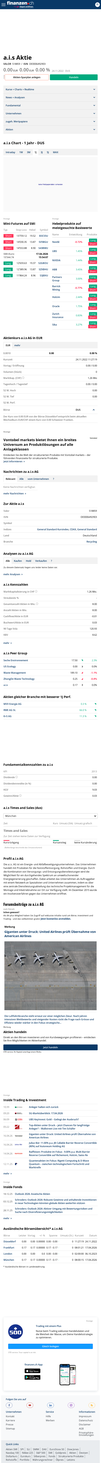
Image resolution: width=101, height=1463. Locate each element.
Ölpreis (60, 1459)
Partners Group (57, 278)
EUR (8, 345)
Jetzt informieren (14, 461)
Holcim (56, 297)
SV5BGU (43, 242)
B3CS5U (43, 235)
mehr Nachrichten (14, 493)
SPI (22, 1449)
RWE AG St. (10, 710)
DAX (44, 1449)
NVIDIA (56, 260)
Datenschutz (86, 1420)
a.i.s (6, 685)
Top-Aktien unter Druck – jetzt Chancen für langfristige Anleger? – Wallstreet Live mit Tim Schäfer (59, 1127)
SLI (28, 1449)
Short (93, 243)
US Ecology (10, 666)
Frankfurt (9, 1247)
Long (93, 240)
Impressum (85, 1416)
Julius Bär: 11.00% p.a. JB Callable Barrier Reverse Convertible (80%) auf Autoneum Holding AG (63, 1144)
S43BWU (43, 248)
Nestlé (55, 242)
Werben (50, 1420)
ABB (54, 269)
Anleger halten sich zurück (43, 1107)
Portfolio (24, 1459)
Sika (54, 324)
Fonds (52, 1456)
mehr (17, 345)
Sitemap (10, 1428)
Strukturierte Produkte (71, 1456)
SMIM (36, 1449)
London (8, 1253)
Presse (9, 1424)
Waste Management (15, 672)
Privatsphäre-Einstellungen (86, 1434)
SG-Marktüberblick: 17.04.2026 (46, 1113)
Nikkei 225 (27, 1452)
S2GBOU (43, 263)
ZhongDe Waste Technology (19, 678)
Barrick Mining (56, 288)
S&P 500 (40, 1452)
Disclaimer (85, 1424)
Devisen (83, 1452)
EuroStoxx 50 (57, 1449)
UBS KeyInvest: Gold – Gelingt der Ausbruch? (54, 1119)
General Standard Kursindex (53, 529)
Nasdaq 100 (12, 1452)
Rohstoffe (11, 1459)
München (9, 1259)
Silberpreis (40, 1456)
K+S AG (8, 716)
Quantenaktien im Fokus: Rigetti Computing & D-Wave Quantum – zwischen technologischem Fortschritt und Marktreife (59, 1164)
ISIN (25, 64)
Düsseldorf (10, 1241)
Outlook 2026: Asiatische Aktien (32, 1194)
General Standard (87, 529)
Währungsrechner (42, 1459)
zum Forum (8, 909)
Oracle (56, 306)
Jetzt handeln (50, 1047)
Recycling (92, 541)
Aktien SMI (11, 1449)
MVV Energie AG (13, 704)
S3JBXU (44, 275)
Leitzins (71, 1459)
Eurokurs (25, 1456)
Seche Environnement (16, 660)
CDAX (73, 529)
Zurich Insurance (57, 315)
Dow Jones (73, 1449)
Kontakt (10, 1416)
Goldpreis (60, 1452)
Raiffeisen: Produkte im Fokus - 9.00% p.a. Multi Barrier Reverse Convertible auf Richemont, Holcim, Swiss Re (59, 1153)
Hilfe (48, 1416)
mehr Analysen (13, 574)
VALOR (7, 64)
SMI (50, 1452)
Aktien (72, 1452)
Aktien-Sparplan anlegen (26, 77)
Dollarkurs (11, 1456)
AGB (81, 1428)
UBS (54, 251)
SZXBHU (43, 269)
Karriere (10, 1420)
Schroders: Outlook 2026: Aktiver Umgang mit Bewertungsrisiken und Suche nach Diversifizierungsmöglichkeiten (53, 1210)
